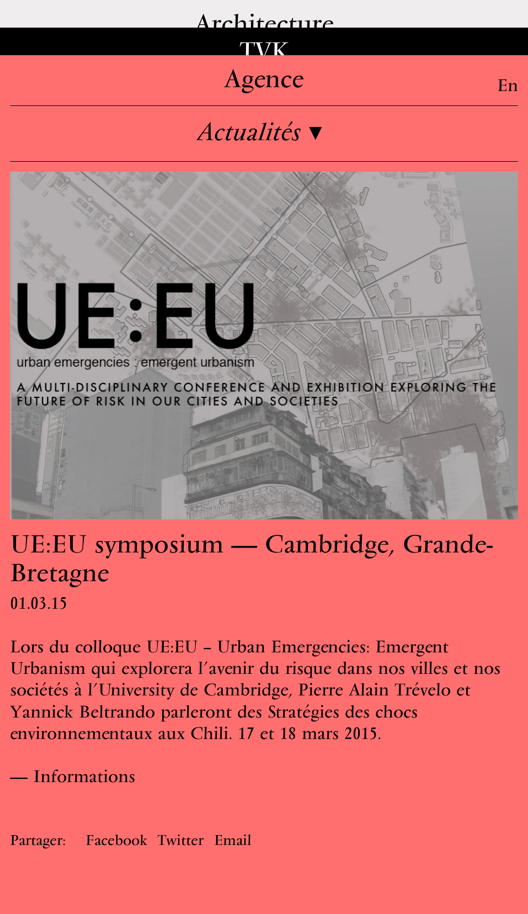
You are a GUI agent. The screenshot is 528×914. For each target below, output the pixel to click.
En (507, 85)
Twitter (180, 839)
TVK (264, 50)
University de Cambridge (193, 689)
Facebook (116, 839)
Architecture (264, 23)
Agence (264, 78)
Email (232, 839)
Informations (84, 776)
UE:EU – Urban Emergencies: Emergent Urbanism (229, 657)
